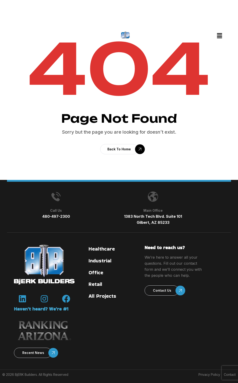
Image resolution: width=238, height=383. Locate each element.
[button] (219, 36)
